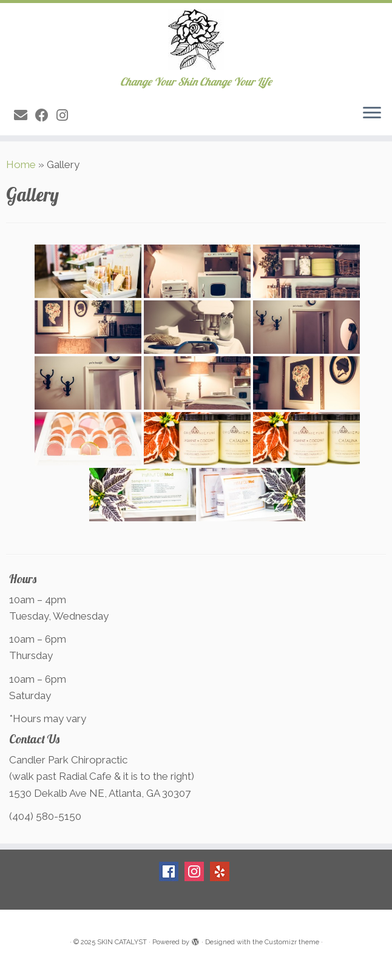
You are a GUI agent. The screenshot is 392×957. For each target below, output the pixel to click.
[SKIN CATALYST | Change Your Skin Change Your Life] (196, 39)
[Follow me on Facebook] (45, 115)
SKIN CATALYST (122, 942)
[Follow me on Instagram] (66, 115)
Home (21, 164)
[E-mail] (24, 115)
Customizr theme (292, 942)
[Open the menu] (372, 113)
